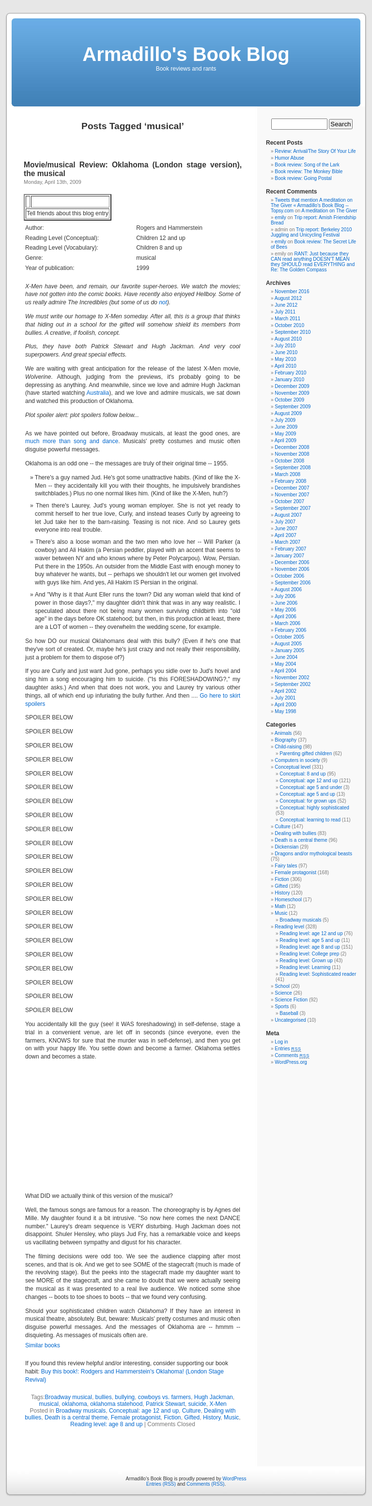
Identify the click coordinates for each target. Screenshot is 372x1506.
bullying (125, 1397)
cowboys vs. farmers (164, 1397)
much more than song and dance (71, 441)
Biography (285, 740)
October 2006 (289, 576)
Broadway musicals (81, 1410)
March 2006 (287, 623)
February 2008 (290, 481)
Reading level (289, 926)
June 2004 (286, 657)
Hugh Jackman (213, 1397)
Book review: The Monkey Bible (308, 171)
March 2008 (287, 474)
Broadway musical (68, 1397)
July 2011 (285, 311)
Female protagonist (136, 1417)
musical (49, 1404)
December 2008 (292, 447)
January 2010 (289, 379)
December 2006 (292, 562)
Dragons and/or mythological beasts (313, 853)
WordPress (234, 1478)
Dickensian (286, 847)
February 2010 (290, 372)
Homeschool (288, 899)
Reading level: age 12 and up (310, 933)
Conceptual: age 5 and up (307, 794)
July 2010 (285, 345)
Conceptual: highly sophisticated (314, 807)
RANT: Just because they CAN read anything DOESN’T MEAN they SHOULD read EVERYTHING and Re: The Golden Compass (313, 261)
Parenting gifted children (305, 753)
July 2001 (285, 698)
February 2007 (290, 549)
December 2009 (292, 386)
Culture (191, 1410)
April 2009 (285, 440)
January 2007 (289, 555)
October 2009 (289, 400)
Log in (281, 1041)
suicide (197, 1404)
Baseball (288, 1013)
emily (280, 217)
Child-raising (288, 746)
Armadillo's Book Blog (185, 54)
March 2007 (287, 542)
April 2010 (285, 366)
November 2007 (292, 494)
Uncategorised (290, 1020)
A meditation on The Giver (329, 210)
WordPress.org (291, 1062)
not (163, 302)
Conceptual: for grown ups (307, 801)
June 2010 (286, 352)
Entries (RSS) (161, 1484)
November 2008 (292, 454)
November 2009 (292, 393)
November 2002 (292, 677)
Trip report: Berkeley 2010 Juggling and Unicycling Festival (311, 232)
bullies (103, 1397)
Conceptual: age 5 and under (310, 787)
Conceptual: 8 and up (302, 773)
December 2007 (292, 488)
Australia (98, 392)
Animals (283, 733)
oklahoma (74, 1404)
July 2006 (285, 596)
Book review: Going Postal (303, 178)
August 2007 (288, 515)
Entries (288, 1048)
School (282, 986)
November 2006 (292, 569)
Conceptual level (292, 767)
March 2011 (287, 318)
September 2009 (292, 406)
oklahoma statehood (116, 1404)
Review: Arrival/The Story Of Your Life (315, 151)
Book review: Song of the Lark (307, 164)
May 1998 (285, 711)
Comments (292, 1055)
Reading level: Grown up (306, 960)
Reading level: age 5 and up (309, 940)
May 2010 (285, 359)
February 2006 (290, 630)
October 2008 (289, 460)
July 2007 (285, 521)
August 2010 (288, 339)
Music (231, 1417)
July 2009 (285, 420)
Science (283, 993)
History (211, 1417)
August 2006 (288, 589)
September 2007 (292, 508)
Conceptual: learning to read (310, 819)
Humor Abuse (289, 158)
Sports (282, 1006)
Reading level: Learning (304, 967)
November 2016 (292, 291)
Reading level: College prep (309, 953)
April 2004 (285, 670)
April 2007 (285, 535)
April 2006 (285, 616)
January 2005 (289, 650)
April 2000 (285, 704)
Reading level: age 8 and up (106, 1424)
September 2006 (292, 582)
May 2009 (285, 433)
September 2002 (292, 684)
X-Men (217, 1404)
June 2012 (286, 305)
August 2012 (288, 298)
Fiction (172, 1417)
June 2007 (286, 528)
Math (280, 906)
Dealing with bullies (295, 833)
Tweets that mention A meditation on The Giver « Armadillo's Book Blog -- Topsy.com (312, 205)
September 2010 (292, 332)
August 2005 (288, 643)
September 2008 (292, 467)
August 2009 (288, 413)
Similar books (42, 1345)
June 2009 (286, 427)
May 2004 (285, 664)
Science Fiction (291, 999)
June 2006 (286, 603)
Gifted (192, 1417)
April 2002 (285, 691)
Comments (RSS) (205, 1484)
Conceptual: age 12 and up (144, 1410)
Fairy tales (286, 865)
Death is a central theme (76, 1417)
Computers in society (297, 760)
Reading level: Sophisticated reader (317, 974)
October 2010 (289, 325)
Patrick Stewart (165, 1404)
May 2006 (285, 609)
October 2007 (289, 501)
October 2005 (289, 637)
